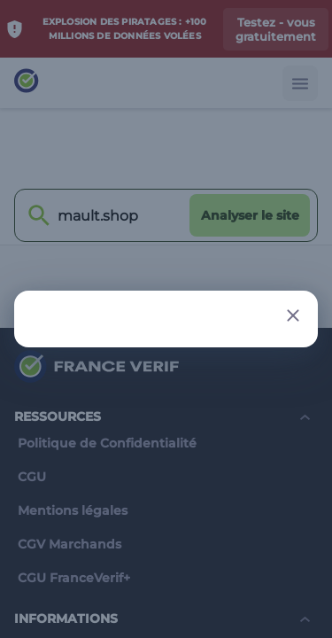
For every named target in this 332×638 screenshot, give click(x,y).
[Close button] (293, 315)
